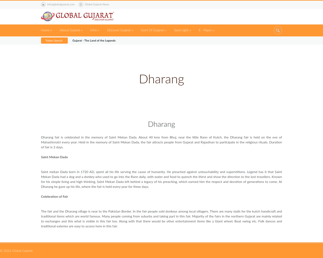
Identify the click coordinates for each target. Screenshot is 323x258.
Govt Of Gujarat (153, 30)
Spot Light (182, 30)
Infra (94, 30)
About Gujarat (71, 30)
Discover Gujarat (120, 30)
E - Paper (206, 30)
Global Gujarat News (97, 4)
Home (46, 30)
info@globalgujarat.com (58, 4)
